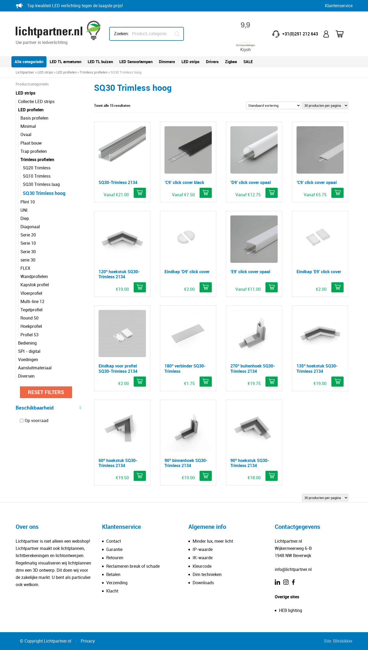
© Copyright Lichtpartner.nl (45, 641)
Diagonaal (30, 227)
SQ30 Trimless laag (41, 184)
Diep (24, 218)
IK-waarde (203, 558)
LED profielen (66, 72)
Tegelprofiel (31, 310)
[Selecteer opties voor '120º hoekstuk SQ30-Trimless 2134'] (140, 287)
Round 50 (29, 318)
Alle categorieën (29, 61)
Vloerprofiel (31, 293)
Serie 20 (28, 235)
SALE (248, 61)
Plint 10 (27, 202)
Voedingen (28, 359)
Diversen (26, 376)
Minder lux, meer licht (213, 541)
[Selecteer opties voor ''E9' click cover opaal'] (271, 287)
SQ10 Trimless (36, 176)
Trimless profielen (93, 72)
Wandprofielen (34, 276)
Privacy (88, 641)
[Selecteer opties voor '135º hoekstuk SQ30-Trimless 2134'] (337, 382)
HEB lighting (290, 610)
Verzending (117, 583)
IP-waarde (203, 549)
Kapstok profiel (34, 285)
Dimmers (167, 61)
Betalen (113, 574)
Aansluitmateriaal (35, 368)
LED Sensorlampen (136, 61)
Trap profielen (33, 151)
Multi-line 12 (32, 301)
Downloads (203, 583)
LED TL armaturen (65, 61)
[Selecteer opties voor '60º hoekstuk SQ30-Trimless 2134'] (140, 476)
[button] (206, 287)
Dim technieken (207, 574)
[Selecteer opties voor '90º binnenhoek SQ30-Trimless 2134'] (206, 476)
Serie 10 (28, 243)
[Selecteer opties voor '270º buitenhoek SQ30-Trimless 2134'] (271, 382)
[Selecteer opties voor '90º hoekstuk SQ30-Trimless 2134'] (271, 476)
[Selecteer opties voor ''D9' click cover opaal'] (271, 193)
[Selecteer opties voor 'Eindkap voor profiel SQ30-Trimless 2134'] (140, 382)
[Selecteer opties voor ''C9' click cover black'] (206, 193)
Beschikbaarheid (48, 407)
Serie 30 (28, 252)
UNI (24, 210)
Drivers (212, 61)
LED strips (190, 61)
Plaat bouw (31, 143)
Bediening (27, 343)
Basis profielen (34, 118)
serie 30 (27, 260)
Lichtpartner (25, 72)
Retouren (114, 558)
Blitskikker (343, 641)
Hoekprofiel (31, 326)
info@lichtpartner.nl (293, 569)
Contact (113, 541)
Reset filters (46, 392)
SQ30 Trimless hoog (44, 193)
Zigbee (231, 61)
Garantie (114, 549)
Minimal (28, 126)
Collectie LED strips (36, 101)
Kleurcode (202, 566)
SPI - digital (29, 351)
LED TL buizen (100, 61)
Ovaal (25, 134)
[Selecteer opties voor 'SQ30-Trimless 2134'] (140, 193)
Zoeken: (121, 33)
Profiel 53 (29, 335)
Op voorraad (36, 420)
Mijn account (326, 34)
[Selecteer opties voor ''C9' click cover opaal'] (337, 193)
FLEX (25, 268)
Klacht (112, 591)
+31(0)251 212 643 (300, 34)
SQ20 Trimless (36, 168)
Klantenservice (339, 6)
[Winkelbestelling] (273, 105)
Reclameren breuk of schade (133, 566)
